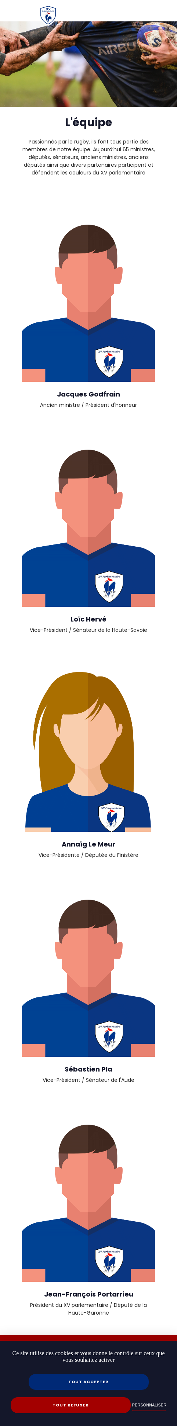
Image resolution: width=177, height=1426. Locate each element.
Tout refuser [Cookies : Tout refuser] (70, 1405)
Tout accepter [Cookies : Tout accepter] (88, 1382)
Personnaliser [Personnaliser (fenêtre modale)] (149, 1405)
